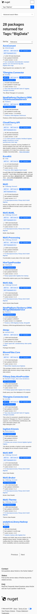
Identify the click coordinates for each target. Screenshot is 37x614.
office (12, 170)
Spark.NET (11, 343)
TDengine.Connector (13, 73)
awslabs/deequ (19, 343)
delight (5, 140)
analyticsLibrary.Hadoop (15, 522)
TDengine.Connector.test (15, 397)
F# (5, 200)
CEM (8, 138)
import (21, 170)
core (9, 63)
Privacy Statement (22, 611)
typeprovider (12, 275)
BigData (16, 115)
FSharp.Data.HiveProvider (16, 377)
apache (5, 63)
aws (11, 442)
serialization (11, 62)
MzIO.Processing (11, 238)
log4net (29, 442)
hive (22, 275)
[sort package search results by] (21, 42)
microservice (14, 63)
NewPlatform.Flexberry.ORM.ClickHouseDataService (17, 98)
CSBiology (8, 186)
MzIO (5, 184)
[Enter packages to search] (16, 7)
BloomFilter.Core (11, 352)
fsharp (6, 275)
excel (6, 170)
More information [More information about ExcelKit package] (8, 179)
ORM (12, 115)
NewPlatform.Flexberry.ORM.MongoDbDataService (17, 309)
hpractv (7, 524)
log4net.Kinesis (11, 429)
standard (26, 62)
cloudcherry (8, 124)
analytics (18, 138)
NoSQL (21, 323)
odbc (16, 535)
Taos (6, 88)
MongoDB (27, 323)
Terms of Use (22, 608)
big (19, 63)
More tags (11, 65)
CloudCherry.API (11, 123)
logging (5, 444)
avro (6, 62)
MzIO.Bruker (9, 478)
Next (23, 555)
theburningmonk (10, 431)
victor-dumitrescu (24, 378)
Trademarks (5, 613)
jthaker (7, 354)
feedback (24, 138)
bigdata (5, 65)
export (25, 170)
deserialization (19, 62)
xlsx (9, 170)
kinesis (20, 442)
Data (9, 88)
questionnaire (7, 142)
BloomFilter (8, 366)
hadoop (26, 275)
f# (5, 442)
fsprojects (8, 378)
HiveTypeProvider (12, 263)
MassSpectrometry (12, 200)
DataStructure (16, 366)
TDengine (6, 90)
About (15, 608)
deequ (6, 330)
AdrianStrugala (9, 48)
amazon (15, 442)
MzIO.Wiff (8, 453)
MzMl (28, 200)
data (22, 63)
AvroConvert (9, 46)
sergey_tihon (15, 378)
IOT (23, 88)
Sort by (5, 41)
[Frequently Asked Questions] (3, 584)
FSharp (20, 200)
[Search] (32, 7)
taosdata (7, 74)
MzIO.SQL (8, 283)
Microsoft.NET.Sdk (16, 88)
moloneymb (8, 265)
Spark (6, 343)
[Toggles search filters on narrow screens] (32, 14)
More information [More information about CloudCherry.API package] (24, 152)
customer (13, 138)
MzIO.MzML (9, 213)
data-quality (28, 343)
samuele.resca (9, 332)
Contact (5, 569)
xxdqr (6, 158)
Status (4, 575)
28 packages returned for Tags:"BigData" (16, 29)
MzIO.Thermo (9, 500)
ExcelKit (7, 156)
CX (5, 138)
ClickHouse (22, 115)
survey (16, 140)
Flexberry (8, 101)
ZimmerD (14, 186)
